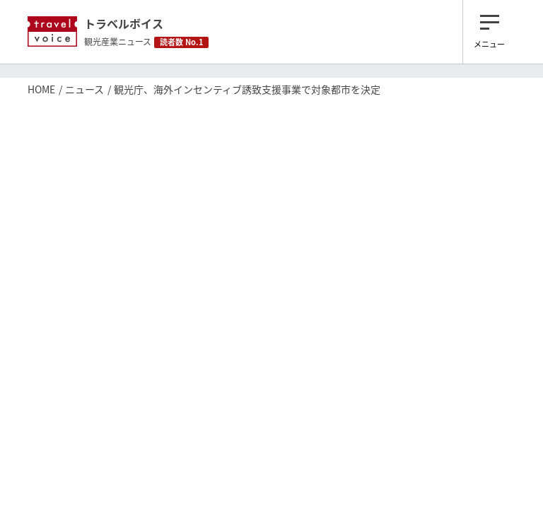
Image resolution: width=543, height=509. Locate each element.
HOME (41, 89)
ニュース (84, 89)
